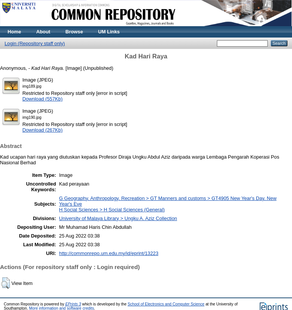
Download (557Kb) (42, 99)
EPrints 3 (73, 304)
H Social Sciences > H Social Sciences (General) (112, 209)
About (43, 32)
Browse (74, 32)
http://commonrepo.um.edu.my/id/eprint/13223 (109, 253)
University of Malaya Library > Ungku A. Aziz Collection (118, 218)
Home (14, 32)
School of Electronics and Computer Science (166, 304)
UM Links (109, 32)
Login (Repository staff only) (35, 43)
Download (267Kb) (42, 130)
